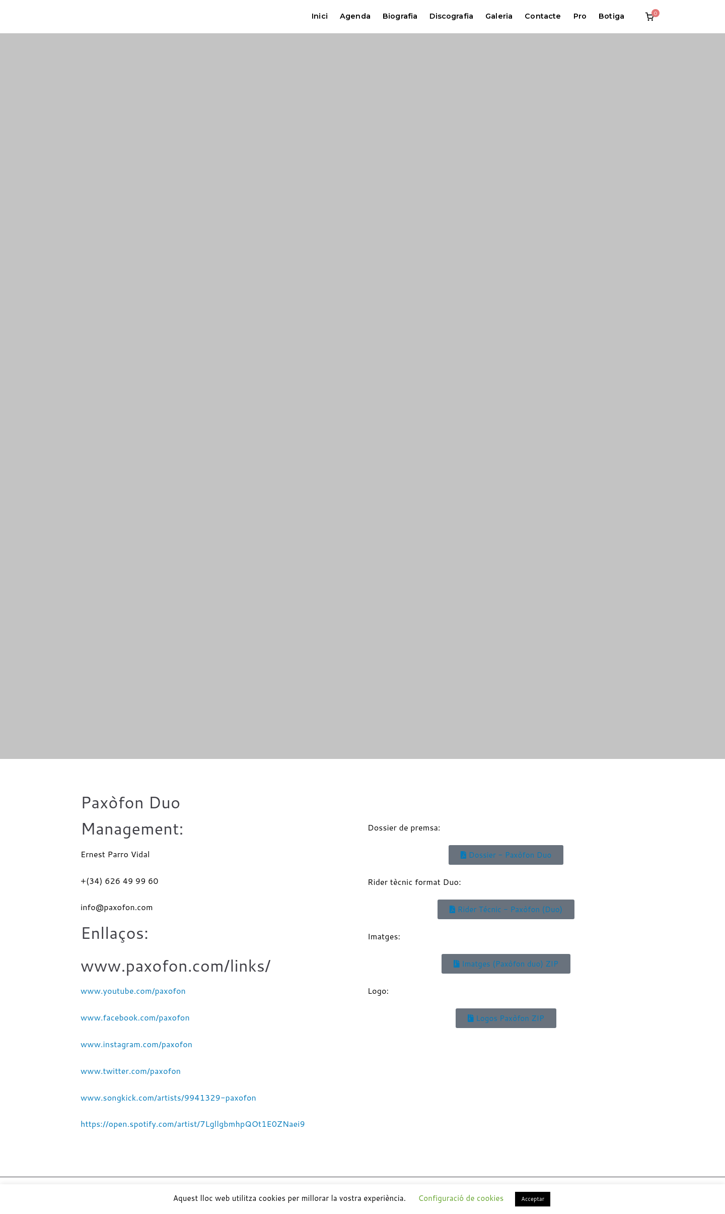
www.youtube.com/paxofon (133, 990)
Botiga (611, 16)
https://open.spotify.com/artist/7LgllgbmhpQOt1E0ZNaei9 (193, 1123)
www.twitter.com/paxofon (131, 1070)
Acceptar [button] (532, 1199)
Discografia (451, 16)
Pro (580, 16)
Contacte (543, 16)
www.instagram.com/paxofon (136, 1044)
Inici (320, 16)
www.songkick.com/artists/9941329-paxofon (168, 1097)
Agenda (355, 16)
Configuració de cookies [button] (460, 1198)
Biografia (400, 16)
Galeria (499, 16)
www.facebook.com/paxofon (135, 1017)
